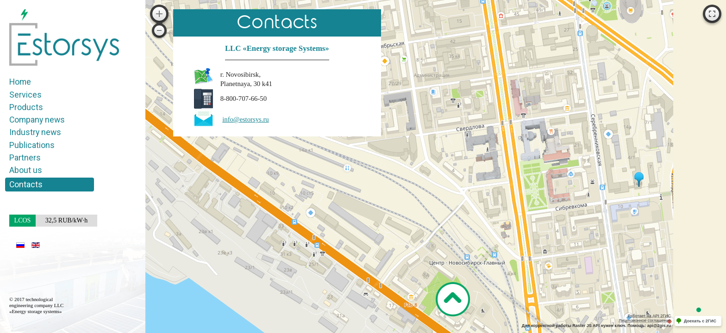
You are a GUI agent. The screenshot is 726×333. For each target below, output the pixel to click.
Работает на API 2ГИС (649, 316)
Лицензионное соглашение (645, 320)
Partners (25, 157)
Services (25, 94)
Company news (37, 119)
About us (25, 170)
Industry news (35, 132)
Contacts (26, 184)
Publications (32, 145)
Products (26, 107)
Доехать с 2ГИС (700, 321)
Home (20, 81)
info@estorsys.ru (245, 119)
